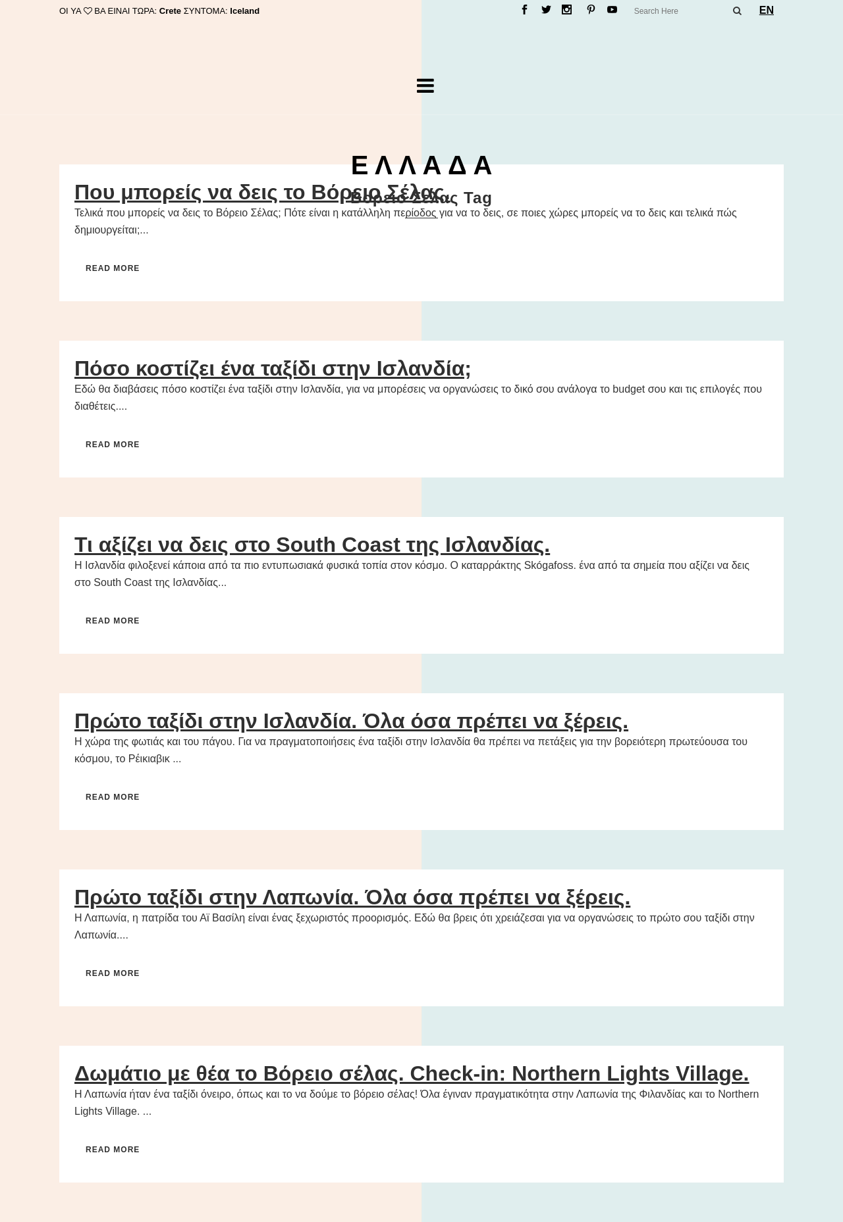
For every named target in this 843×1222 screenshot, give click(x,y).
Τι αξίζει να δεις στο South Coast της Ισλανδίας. (312, 544)
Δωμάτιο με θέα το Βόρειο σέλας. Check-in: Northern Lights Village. (411, 1073)
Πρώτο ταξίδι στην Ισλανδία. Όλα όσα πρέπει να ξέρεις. (351, 721)
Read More (113, 268)
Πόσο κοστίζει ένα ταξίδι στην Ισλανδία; (273, 368)
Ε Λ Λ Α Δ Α (422, 165)
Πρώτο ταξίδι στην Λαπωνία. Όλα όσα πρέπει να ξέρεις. (352, 897)
